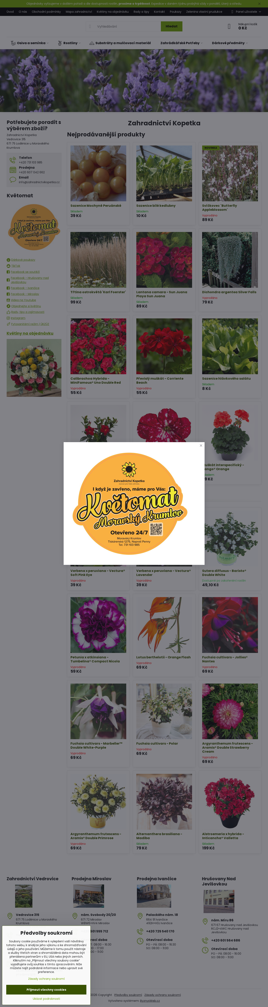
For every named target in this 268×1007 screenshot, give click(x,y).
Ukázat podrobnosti (46, 999)
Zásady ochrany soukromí (46, 979)
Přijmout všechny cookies (46, 990)
